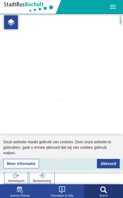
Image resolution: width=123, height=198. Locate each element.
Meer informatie (21, 163)
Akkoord (108, 163)
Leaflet (120, 19)
